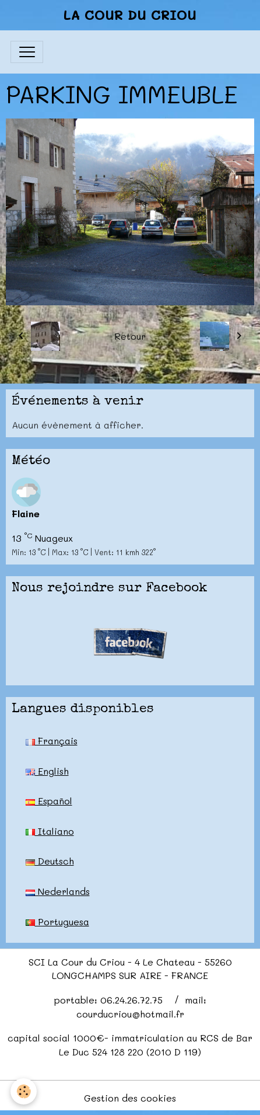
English (47, 771)
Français (52, 740)
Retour (130, 336)
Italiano (50, 831)
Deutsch (50, 861)
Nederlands (58, 891)
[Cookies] (23, 1091)
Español (49, 801)
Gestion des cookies (130, 1098)
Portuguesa (57, 921)
